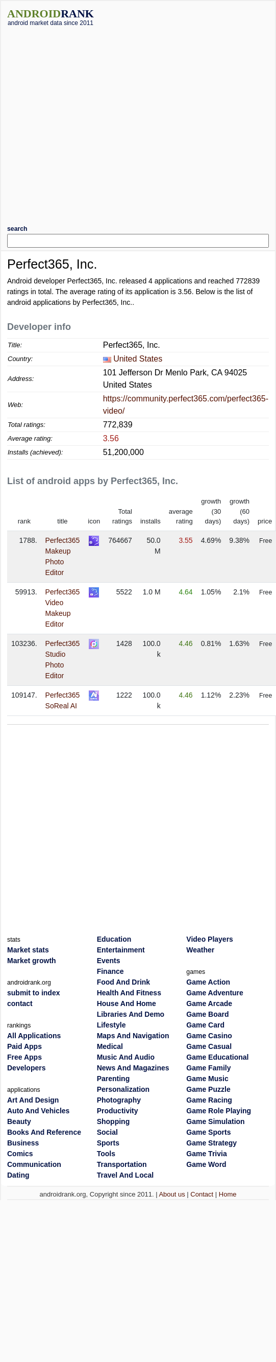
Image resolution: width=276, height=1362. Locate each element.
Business (23, 1143)
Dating (18, 1175)
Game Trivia (206, 1154)
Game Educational (217, 1057)
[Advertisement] (107, 122)
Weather (200, 950)
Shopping (113, 1121)
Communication (34, 1164)
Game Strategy (211, 1143)
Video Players (209, 939)
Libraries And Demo (131, 1014)
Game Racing (209, 1100)
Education (114, 939)
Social (107, 1132)
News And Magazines (133, 1068)
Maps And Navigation (133, 1036)
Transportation (122, 1164)
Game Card (205, 1025)
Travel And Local (125, 1175)
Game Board (207, 1014)
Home (228, 1194)
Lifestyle (111, 1025)
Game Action (208, 982)
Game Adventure (214, 993)
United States (137, 358)
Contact (201, 1194)
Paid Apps (24, 1046)
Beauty (19, 1121)
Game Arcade (209, 1003)
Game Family (208, 1068)
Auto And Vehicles (38, 1111)
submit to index (33, 993)
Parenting (113, 1078)
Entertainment (121, 950)
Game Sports (208, 1132)
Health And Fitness (129, 993)
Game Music (207, 1078)
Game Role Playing (218, 1111)
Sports (108, 1143)
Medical (110, 1046)
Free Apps (24, 1057)
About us (172, 1194)
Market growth (31, 961)
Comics (20, 1154)
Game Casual (209, 1046)
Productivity (117, 1111)
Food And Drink (123, 982)
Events (108, 961)
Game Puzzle (208, 1089)
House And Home (126, 1003)
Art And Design (33, 1100)
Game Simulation (215, 1121)
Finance (110, 971)
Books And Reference (44, 1132)
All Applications (34, 1036)
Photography (119, 1100)
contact (20, 1003)
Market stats (28, 950)
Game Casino (209, 1036)
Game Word (206, 1164)
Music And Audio (126, 1057)
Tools (106, 1154)
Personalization (123, 1089)
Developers (26, 1068)
